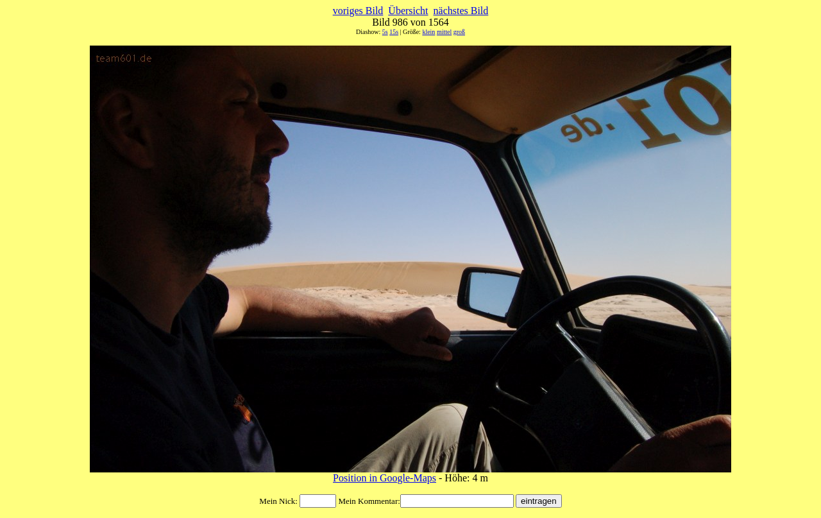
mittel (444, 31)
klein (428, 31)
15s (393, 31)
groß (459, 31)
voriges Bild (358, 10)
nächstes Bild (461, 10)
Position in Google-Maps (384, 477)
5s (385, 31)
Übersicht (408, 10)
